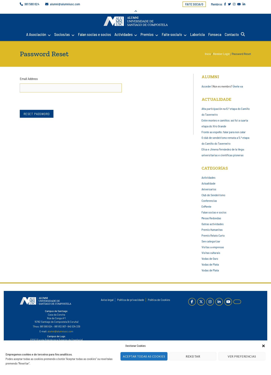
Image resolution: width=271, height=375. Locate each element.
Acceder (206, 81)
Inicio (208, 48)
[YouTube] (228, 296)
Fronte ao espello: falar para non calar (224, 126)
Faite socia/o (194, 4)
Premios (147, 29)
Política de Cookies (159, 294)
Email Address (29, 73)
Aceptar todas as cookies (144, 356)
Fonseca (214, 29)
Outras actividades (213, 218)
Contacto (232, 29)
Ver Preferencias (242, 356)
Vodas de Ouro (210, 253)
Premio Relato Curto (213, 230)
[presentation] (48, 94)
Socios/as (62, 29)
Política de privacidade (130, 294)
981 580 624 (31, 4)
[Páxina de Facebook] (192, 296)
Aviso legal (107, 294)
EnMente (206, 201)
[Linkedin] (219, 296)
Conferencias (209, 195)
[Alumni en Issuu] (237, 297)
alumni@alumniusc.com (65, 4)
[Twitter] (201, 296)
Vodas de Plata (210, 259)
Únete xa (238, 81)
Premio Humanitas (212, 224)
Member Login (221, 48)
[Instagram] (210, 296)
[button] (263, 346)
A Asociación (36, 29)
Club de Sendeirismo (213, 189)
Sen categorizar (211, 236)
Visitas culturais (211, 247)
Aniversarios (209, 184)
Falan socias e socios (94, 29)
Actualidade (208, 178)
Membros (216, 4)
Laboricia (197, 29)
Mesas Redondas (211, 213)
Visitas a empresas (213, 242)
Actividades (123, 29)
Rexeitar (193, 356)
